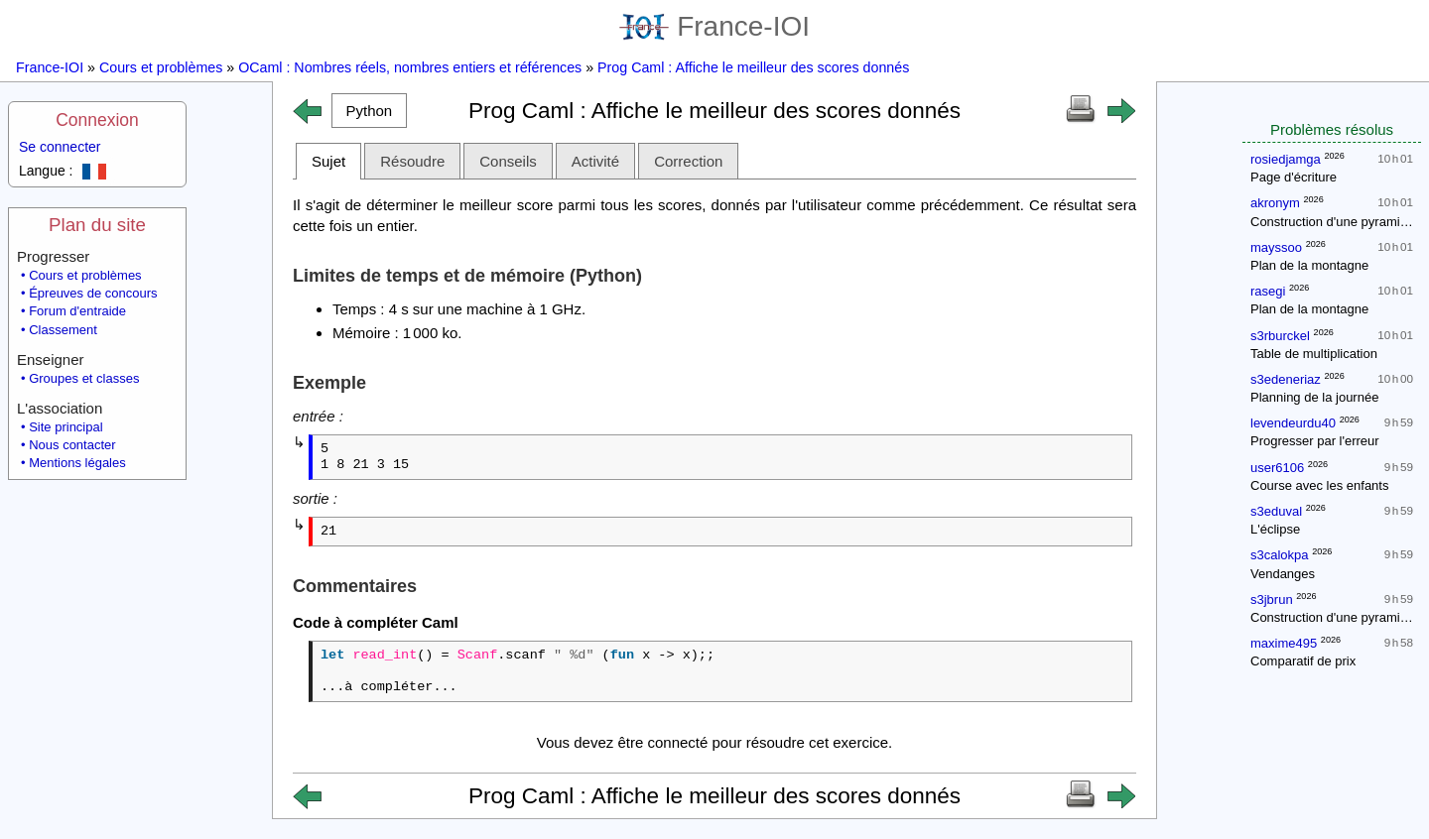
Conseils (508, 161)
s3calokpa (1279, 554)
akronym (1275, 202)
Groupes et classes (84, 378)
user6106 (1277, 467)
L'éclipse (1275, 529)
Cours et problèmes (160, 67)
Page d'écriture (1293, 177)
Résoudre (412, 161)
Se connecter (60, 147)
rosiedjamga (1285, 159)
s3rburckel (1280, 335)
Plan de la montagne (1309, 265)
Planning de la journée (1314, 397)
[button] (369, 110)
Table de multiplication (1313, 353)
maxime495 (1283, 643)
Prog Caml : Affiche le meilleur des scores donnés (753, 67)
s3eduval (1276, 511)
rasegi (1267, 291)
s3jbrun (1271, 599)
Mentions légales (77, 462)
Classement (63, 329)
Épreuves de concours (93, 293)
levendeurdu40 (1293, 423)
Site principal (65, 427)
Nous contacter (72, 444)
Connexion (97, 120)
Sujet (328, 161)
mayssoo (1276, 247)
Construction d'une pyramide (1332, 221)
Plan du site (97, 224)
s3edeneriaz (1285, 379)
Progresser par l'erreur (1314, 440)
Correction (688, 161)
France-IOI (714, 26)
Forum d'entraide (77, 310)
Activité (595, 161)
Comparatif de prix (1303, 661)
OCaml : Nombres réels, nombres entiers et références (410, 67)
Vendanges (1282, 573)
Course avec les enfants (1319, 485)
